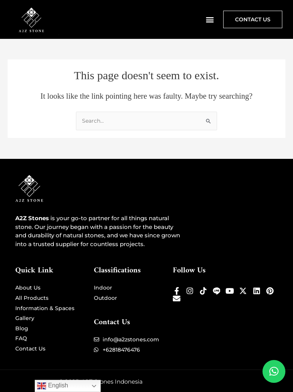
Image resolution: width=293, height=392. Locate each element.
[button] (209, 19)
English (52, 385)
